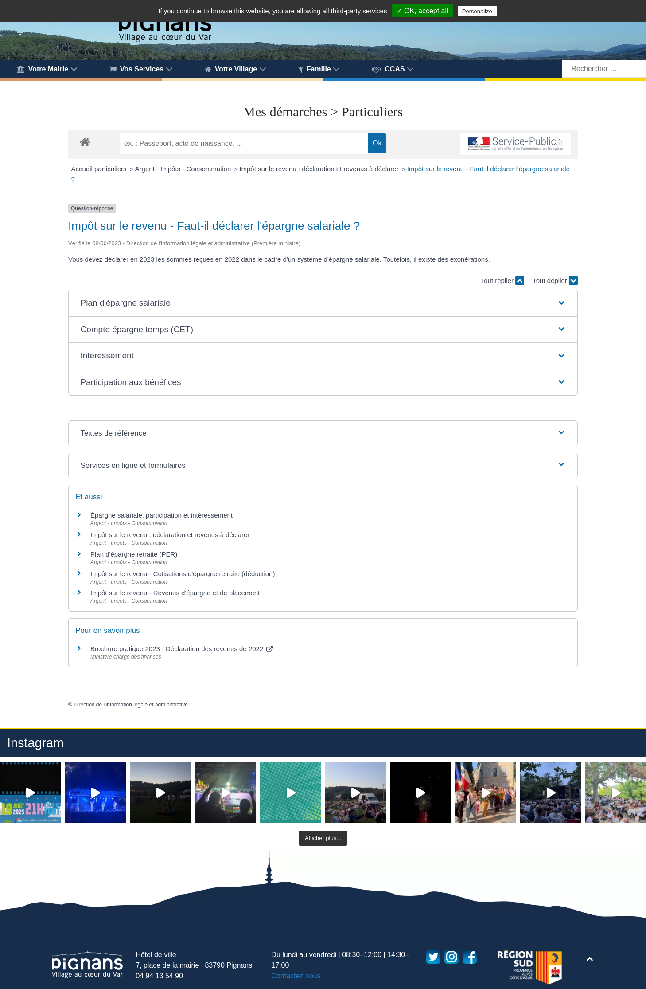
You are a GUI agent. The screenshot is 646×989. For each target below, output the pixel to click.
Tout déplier (555, 280)
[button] (323, 303)
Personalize (477, 11)
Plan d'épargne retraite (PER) (133, 554)
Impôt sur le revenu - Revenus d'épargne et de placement (175, 593)
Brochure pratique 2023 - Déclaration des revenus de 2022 (181, 648)
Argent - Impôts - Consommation (184, 169)
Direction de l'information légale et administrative (131, 705)
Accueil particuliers (99, 169)
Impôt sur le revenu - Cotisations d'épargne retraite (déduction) (182, 573)
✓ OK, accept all (422, 11)
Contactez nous (295, 976)
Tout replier (502, 280)
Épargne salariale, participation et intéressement (161, 515)
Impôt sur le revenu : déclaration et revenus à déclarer (320, 169)
